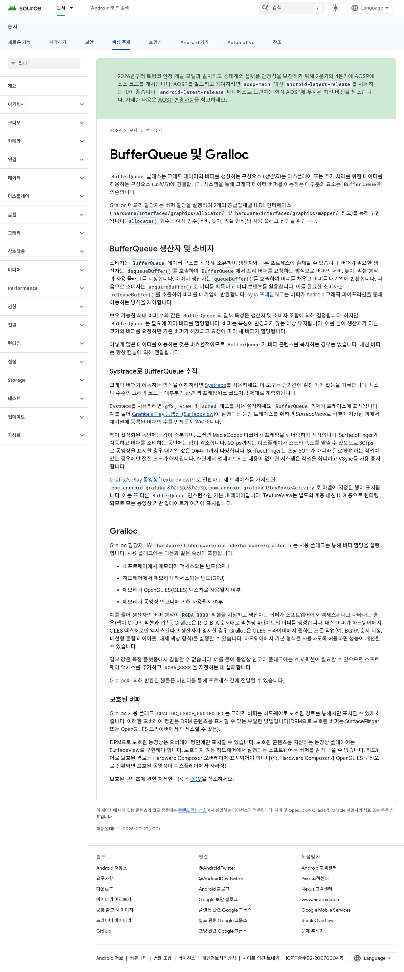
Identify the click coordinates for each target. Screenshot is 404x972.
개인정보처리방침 (219, 958)
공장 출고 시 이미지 (114, 910)
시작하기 (58, 42)
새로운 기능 (19, 42)
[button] (39, 104)
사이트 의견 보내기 (261, 958)
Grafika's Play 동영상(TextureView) (150, 480)
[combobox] (292, 8)
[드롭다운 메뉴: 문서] (74, 8)
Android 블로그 (214, 889)
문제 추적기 (313, 931)
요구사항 (104, 878)
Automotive (241, 42)
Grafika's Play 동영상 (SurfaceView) (173, 414)
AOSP (115, 130)
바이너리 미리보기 (113, 899)
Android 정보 (109, 958)
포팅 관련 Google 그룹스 (223, 931)
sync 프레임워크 (265, 295)
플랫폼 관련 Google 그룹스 (225, 910)
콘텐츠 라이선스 (192, 810)
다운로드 (104, 889)
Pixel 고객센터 (315, 878)
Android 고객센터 (319, 868)
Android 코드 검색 (110, 8)
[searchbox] (44, 63)
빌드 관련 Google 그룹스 (223, 920)
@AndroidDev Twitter (221, 878)
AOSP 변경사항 (176, 100)
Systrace (215, 385)
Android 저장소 (111, 868)
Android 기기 (194, 42)
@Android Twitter (217, 868)
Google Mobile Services (326, 910)
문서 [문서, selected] (61, 8)
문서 (12, 27)
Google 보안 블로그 (218, 899)
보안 (89, 42)
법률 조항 (162, 958)
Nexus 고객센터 (317, 889)
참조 (277, 42)
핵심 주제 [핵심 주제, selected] (121, 42)
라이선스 (186, 958)
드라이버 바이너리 (113, 920)
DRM (196, 779)
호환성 (155, 42)
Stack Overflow (318, 920)
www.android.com (321, 899)
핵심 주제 (154, 130)
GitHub (103, 931)
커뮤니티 (138, 958)
